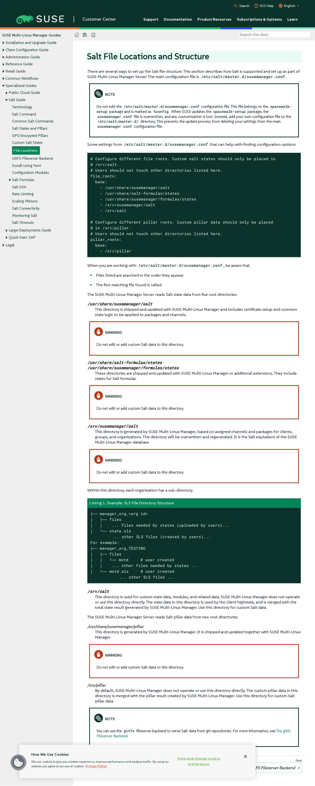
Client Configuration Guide (27, 50)
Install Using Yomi (26, 165)
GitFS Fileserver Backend (32, 158)
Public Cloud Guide (24, 93)
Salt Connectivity (26, 208)
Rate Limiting (23, 194)
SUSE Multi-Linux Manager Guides (31, 35)
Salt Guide (17, 99)
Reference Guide (19, 64)
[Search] (275, 34)
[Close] (245, 756)
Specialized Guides (21, 85)
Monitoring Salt (24, 215)
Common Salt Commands (33, 121)
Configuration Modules (30, 173)
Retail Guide (15, 71)
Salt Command (24, 114)
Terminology (22, 107)
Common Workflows (22, 78)
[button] (18, 762)
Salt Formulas (23, 179)
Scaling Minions (25, 201)
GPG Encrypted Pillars (30, 135)
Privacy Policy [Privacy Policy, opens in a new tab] (96, 766)
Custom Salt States (27, 142)
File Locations (25, 150)
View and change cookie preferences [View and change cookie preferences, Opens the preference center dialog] (198, 761)
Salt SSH (19, 187)
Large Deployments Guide (30, 230)
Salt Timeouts (23, 222)
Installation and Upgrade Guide (31, 43)
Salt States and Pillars (29, 128)
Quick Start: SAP (22, 237)
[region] (137, 761)
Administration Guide (23, 57)
